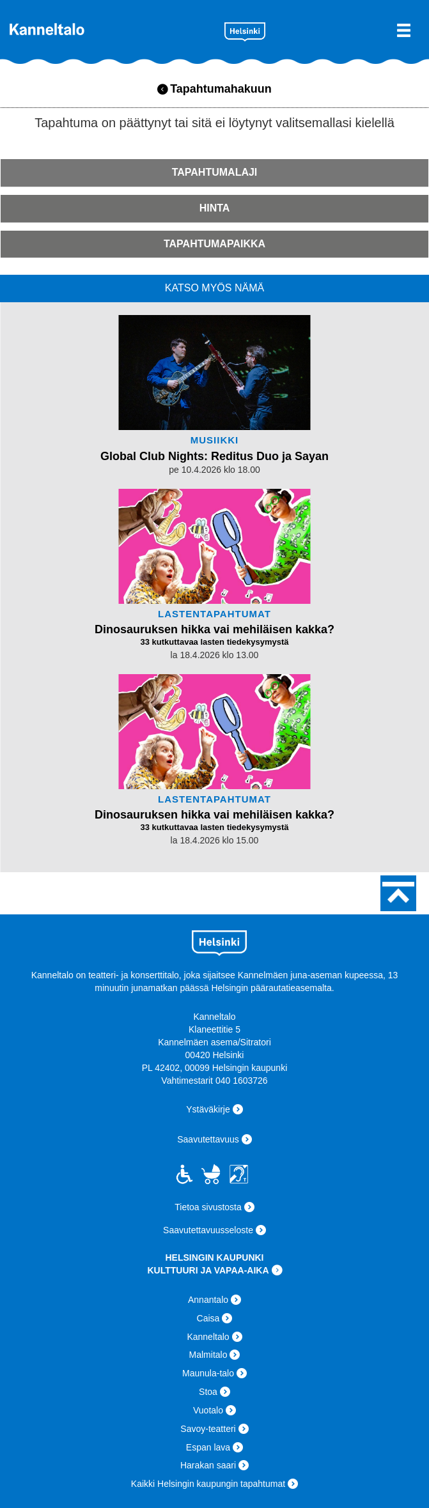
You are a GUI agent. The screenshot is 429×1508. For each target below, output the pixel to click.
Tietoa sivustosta (208, 1207)
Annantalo (208, 1300)
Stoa (208, 1392)
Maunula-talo (208, 1373)
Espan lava (208, 1447)
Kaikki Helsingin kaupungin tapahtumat (208, 1484)
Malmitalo (208, 1355)
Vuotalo (208, 1410)
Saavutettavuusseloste (208, 1230)
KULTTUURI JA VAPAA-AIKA (208, 1270)
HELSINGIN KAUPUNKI (214, 1257)
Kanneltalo (112, 29)
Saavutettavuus (208, 1139)
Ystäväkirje (208, 1109)
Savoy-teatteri (207, 1429)
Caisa (208, 1318)
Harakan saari (208, 1465)
